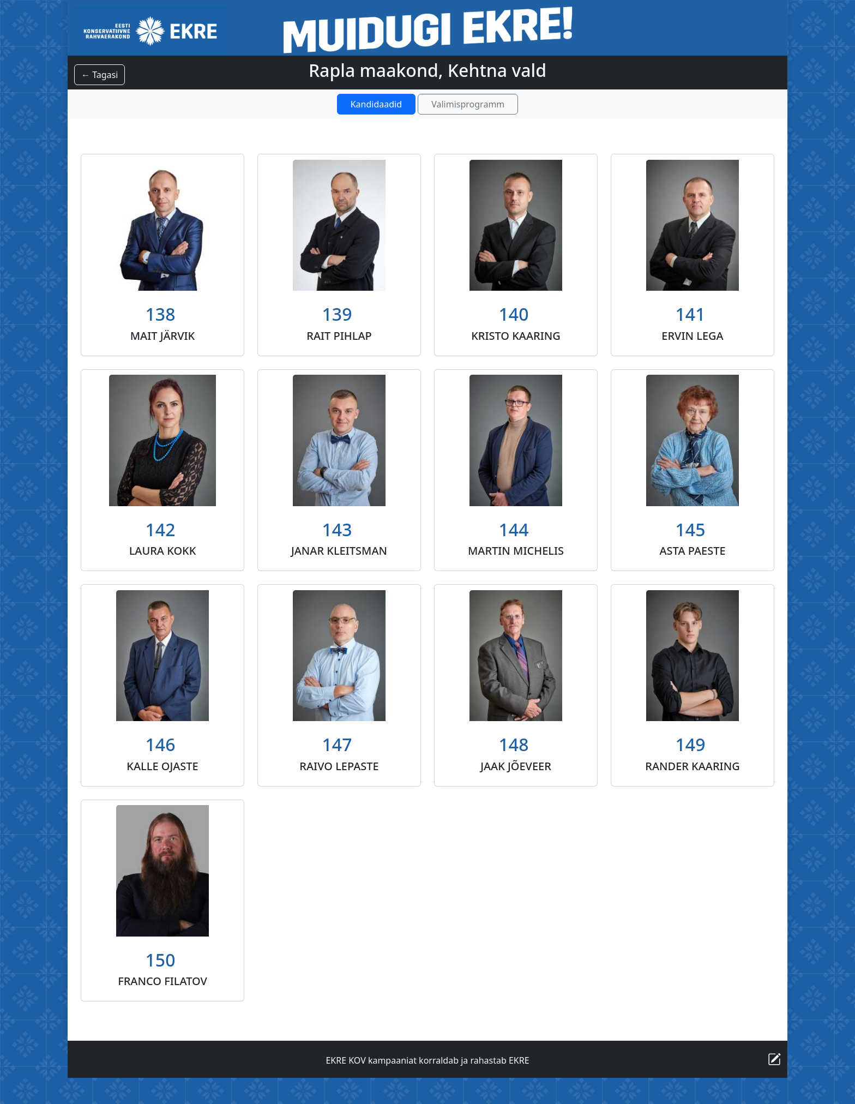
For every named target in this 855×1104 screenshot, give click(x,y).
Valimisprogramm (467, 104)
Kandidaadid (376, 104)
